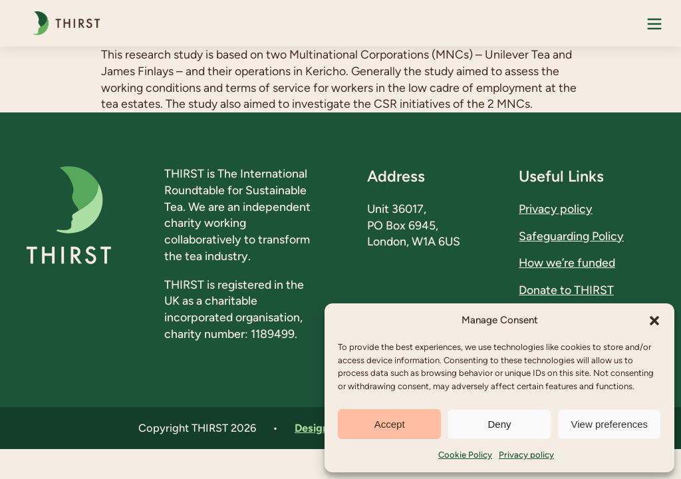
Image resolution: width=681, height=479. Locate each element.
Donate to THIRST (566, 290)
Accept (389, 424)
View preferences (609, 424)
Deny (499, 424)
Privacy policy (526, 455)
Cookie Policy (465, 455)
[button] (654, 320)
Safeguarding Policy (571, 236)
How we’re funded (567, 262)
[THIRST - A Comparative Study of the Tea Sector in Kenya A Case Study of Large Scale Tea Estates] (63, 23)
